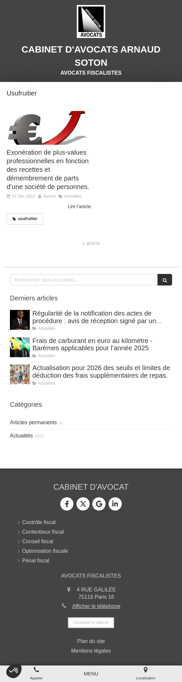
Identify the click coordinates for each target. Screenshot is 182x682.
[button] (14, 671)
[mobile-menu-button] (91, 673)
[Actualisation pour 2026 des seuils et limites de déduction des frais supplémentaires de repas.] (20, 374)
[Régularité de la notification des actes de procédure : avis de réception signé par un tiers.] (20, 320)
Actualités (21, 435)
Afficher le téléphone (96, 606)
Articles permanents (33, 422)
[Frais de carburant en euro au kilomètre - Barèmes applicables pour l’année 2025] (20, 347)
